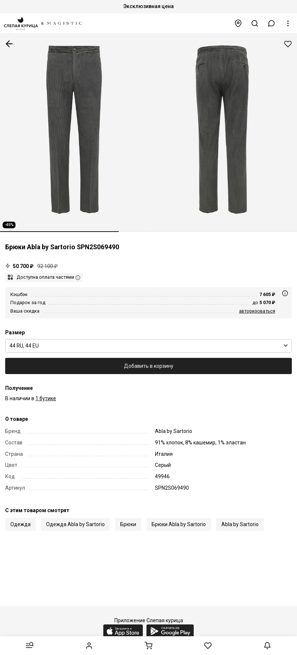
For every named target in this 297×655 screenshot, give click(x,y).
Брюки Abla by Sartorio (179, 524)
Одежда (20, 524)
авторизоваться (257, 311)
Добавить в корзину (148, 366)
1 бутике (45, 398)
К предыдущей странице (9, 44)
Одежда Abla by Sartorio (75, 524)
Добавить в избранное (288, 44)
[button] (271, 23)
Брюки (128, 524)
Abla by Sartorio (240, 524)
